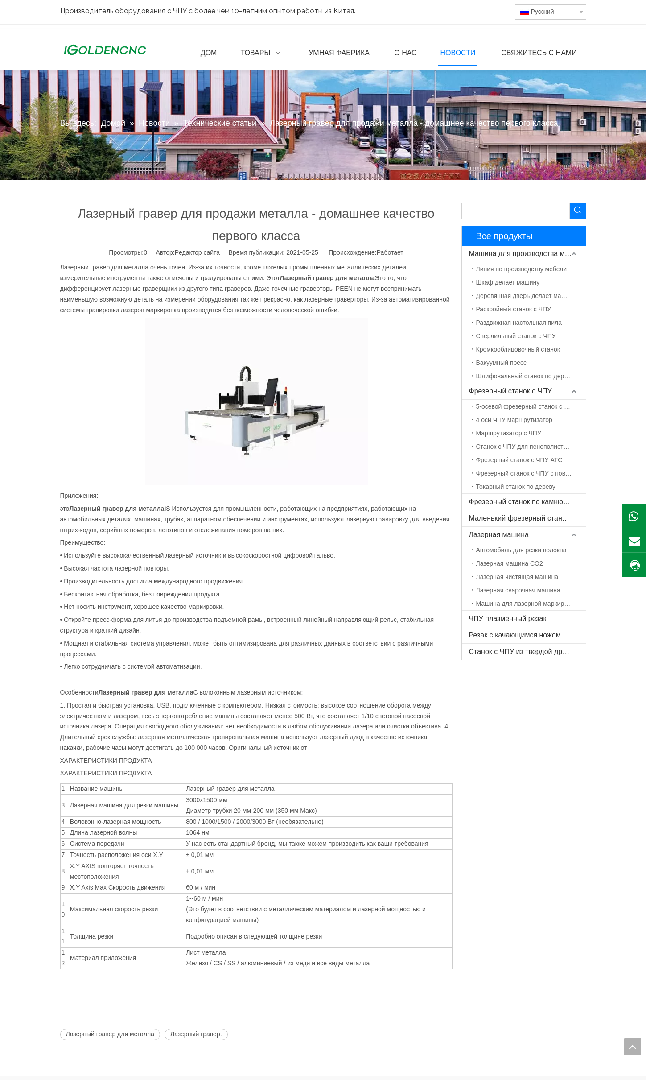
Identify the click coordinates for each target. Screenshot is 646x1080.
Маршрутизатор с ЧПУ (508, 433)
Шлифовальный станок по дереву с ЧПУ (531, 376)
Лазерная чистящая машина (517, 576)
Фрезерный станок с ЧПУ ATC (519, 459)
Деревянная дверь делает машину (526, 295)
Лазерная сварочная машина (518, 590)
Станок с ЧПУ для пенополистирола (528, 446)
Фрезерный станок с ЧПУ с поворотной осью (531, 473)
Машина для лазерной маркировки (526, 603)
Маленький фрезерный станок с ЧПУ (527, 518)
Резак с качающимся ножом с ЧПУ (526, 635)
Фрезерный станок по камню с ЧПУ (527, 501)
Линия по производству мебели (521, 269)
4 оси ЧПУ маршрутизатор (514, 419)
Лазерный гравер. (196, 1034)
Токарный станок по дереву (515, 486)
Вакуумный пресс (501, 362)
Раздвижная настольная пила (519, 322)
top (632, 1046)
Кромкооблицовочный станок (518, 349)
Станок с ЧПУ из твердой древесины (527, 651)
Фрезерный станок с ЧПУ (510, 391)
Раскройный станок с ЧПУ (513, 309)
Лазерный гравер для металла (110, 1034)
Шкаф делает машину (508, 282)
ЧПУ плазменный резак (508, 618)
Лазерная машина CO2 (509, 563)
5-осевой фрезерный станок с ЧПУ (526, 406)
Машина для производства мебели (526, 253)
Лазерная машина (499, 534)
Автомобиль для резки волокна (521, 550)
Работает (390, 252)
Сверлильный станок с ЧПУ (516, 335)
